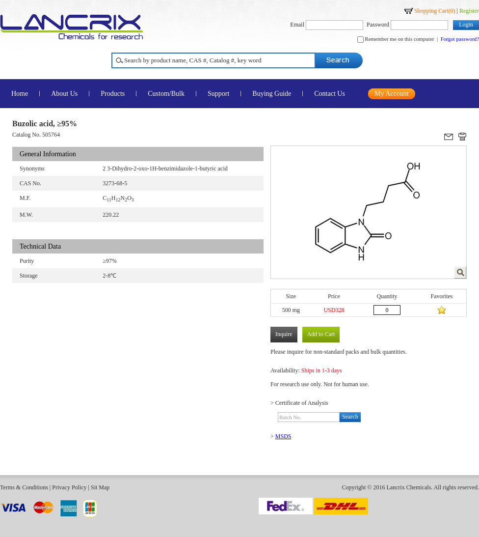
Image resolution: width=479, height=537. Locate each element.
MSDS (283, 436)
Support (218, 93)
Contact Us (329, 93)
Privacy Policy (69, 487)
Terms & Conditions (24, 487)
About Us (64, 93)
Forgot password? (460, 39)
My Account (391, 93)
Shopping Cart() (434, 10)
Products (113, 93)
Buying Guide (271, 93)
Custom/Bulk (166, 93)
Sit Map (100, 487)
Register (469, 10)
